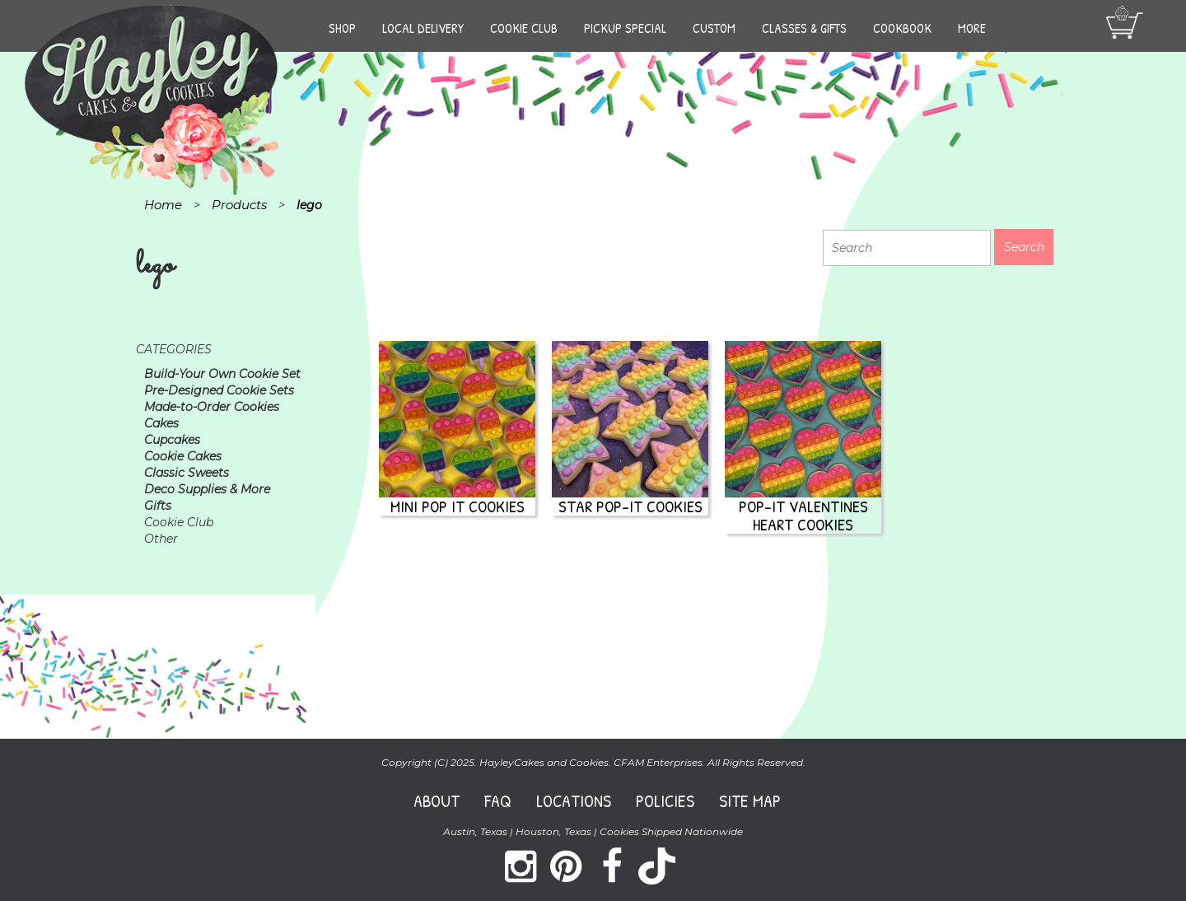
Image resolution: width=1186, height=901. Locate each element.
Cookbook (902, 28)
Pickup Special (625, 28)
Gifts (157, 505)
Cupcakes (172, 439)
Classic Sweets (186, 472)
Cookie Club (524, 28)
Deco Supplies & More (207, 489)
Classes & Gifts (804, 28)
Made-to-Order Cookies (211, 406)
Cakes (161, 423)
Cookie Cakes (183, 456)
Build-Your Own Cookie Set (222, 373)
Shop (342, 28)
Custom (714, 28)
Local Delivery (423, 28)
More (972, 28)
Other (161, 538)
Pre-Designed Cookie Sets (219, 390)
